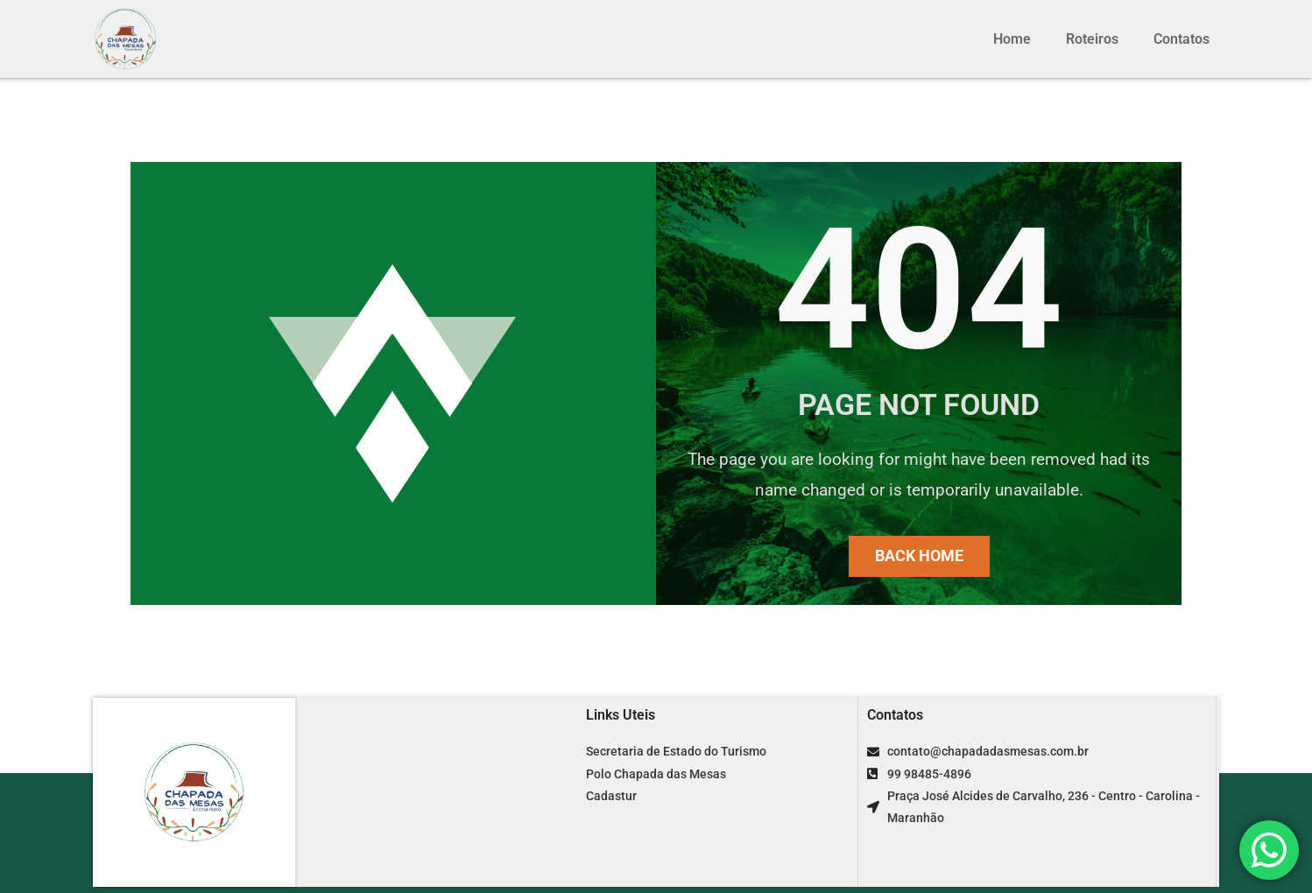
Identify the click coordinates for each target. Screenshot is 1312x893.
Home (1012, 39)
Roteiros (1092, 39)
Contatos (1181, 39)
